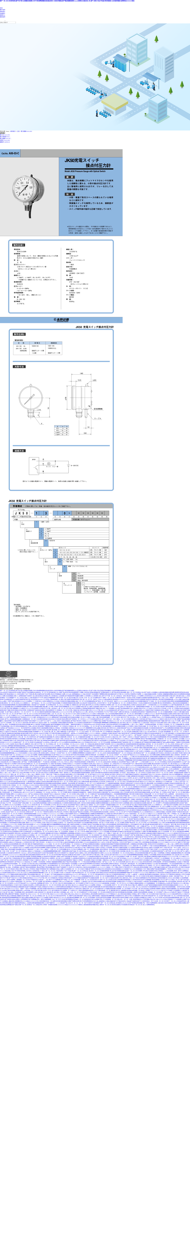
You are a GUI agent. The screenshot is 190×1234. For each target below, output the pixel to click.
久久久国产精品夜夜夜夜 (175, 705)
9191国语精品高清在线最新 (33, 815)
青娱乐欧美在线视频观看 (180, 703)
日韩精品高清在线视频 (178, 740)
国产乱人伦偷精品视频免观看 (13, 719)
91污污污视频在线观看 (12, 874)
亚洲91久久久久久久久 (72, 796)
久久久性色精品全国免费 (81, 722)
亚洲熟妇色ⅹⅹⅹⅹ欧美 (164, 883)
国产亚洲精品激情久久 (104, 692)
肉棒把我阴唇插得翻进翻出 (37, 872)
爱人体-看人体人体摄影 (109, 749)
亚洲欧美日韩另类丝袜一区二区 (72, 797)
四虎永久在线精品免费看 (51, 772)
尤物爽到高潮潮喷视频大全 (45, 755)
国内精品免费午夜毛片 (26, 733)
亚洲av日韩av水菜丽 (169, 722)
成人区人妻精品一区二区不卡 (92, 804)
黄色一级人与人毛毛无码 (20, 799)
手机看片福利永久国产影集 (32, 740)
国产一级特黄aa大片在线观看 (75, 733)
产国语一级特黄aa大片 (65, 772)
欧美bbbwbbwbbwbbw (44, 806)
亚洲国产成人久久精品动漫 (141, 722)
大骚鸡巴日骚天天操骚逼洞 (152, 710)
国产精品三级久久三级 (43, 865)
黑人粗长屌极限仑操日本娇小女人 (27, 806)
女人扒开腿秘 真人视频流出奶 (70, 705)
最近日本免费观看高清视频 (182, 694)
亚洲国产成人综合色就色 (157, 840)
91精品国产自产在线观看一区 (39, 705)
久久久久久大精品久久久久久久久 (46, 813)
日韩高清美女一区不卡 (104, 806)
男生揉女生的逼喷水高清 (118, 715)
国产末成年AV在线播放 (150, 692)
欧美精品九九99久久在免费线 (23, 701)
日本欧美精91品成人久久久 (33, 738)
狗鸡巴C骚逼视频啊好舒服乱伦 (45, 728)
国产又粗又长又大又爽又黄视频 (18, 878)
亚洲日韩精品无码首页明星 (19, 710)
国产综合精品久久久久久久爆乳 (27, 717)
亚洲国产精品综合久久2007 (40, 778)
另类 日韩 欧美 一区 (41, 842)
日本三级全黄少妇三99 (177, 854)
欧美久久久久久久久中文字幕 (64, 712)
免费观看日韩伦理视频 (16, 747)
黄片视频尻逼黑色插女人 (38, 844)
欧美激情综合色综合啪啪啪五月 (114, 869)
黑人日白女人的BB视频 (172, 878)
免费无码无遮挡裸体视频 (59, 901)
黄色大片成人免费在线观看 (81, 781)
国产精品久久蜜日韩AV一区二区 (16, 712)
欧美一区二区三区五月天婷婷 (112, 769)
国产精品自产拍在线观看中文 (100, 740)
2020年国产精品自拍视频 (53, 703)
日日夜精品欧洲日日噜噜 (55, 715)
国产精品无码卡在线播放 (175, 726)
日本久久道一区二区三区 (9, 713)
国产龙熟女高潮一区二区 (60, 808)
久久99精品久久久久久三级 (149, 713)
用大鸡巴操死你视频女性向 (108, 887)
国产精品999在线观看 (136, 865)
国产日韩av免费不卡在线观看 (36, 833)
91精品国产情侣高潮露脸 (89, 819)
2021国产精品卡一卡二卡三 (74, 731)
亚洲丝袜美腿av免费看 (137, 849)
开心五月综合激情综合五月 (161, 808)
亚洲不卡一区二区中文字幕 (119, 885)
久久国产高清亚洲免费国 (85, 863)
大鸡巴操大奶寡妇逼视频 (91, 692)
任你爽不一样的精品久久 (104, 837)
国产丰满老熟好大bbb (99, 746)
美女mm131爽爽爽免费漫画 (173, 767)
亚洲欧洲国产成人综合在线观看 (110, 792)
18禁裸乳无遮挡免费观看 (140, 892)
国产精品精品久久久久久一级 (14, 728)
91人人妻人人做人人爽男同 (32, 774)
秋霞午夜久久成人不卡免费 (172, 721)
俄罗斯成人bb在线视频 (18, 738)
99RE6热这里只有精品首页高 (8, 692)
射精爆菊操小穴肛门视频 (142, 869)
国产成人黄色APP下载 (121, 706)
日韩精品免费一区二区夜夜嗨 (10, 792)
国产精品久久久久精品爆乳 (120, 801)
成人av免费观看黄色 (15, 810)
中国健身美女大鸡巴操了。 (38, 879)
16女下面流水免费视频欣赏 (110, 787)
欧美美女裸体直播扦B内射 (164, 696)
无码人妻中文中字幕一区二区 (106, 696)
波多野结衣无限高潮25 (151, 699)
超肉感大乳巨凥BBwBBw (181, 833)
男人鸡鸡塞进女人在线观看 (56, 696)
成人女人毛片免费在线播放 (161, 747)
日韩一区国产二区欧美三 (126, 737)
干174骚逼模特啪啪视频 (112, 783)
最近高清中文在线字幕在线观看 (44, 853)
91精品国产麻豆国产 (97, 840)
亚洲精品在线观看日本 (160, 785)
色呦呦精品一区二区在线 (43, 792)
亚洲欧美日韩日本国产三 (75, 854)
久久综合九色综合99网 (33, 753)
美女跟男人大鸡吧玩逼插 (35, 885)
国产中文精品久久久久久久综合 (139, 872)
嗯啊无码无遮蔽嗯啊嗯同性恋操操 (56, 824)
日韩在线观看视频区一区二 (106, 717)
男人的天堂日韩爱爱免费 (117, 871)
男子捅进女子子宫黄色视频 (173, 735)
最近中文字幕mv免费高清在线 (86, 847)
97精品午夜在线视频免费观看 (42, 801)
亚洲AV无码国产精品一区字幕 (10, 796)
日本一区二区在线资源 (14, 865)
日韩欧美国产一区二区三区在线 (122, 731)
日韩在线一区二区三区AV (47, 776)
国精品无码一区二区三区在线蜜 (86, 872)
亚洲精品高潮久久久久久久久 (73, 735)
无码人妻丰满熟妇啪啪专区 (92, 853)
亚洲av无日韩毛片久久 (83, 713)
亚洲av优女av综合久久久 (96, 763)
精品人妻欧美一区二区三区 (104, 904)
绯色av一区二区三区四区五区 (69, 746)
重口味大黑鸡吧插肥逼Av (165, 703)
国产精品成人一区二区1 (39, 703)
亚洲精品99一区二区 (115, 740)
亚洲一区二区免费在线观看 (91, 849)
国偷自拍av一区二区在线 (115, 796)
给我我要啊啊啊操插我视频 (135, 854)
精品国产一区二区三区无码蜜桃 (133, 871)
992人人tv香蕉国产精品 (153, 717)
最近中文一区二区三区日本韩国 (51, 860)
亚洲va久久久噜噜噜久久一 (23, 703)
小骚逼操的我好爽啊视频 (107, 895)
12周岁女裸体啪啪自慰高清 (85, 890)
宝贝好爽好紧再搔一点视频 (127, 799)
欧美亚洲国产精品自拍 (173, 730)
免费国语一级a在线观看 (68, 783)
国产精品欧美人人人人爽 (119, 806)
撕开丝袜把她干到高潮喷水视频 (26, 837)
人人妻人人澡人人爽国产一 (167, 697)
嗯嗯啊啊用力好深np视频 (93, 728)
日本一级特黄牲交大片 (158, 781)
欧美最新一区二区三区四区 (152, 706)
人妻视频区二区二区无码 (112, 808)
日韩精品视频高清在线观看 (65, 722)
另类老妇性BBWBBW (89, 724)
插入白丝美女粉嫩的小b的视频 (10, 758)
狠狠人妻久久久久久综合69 (148, 817)
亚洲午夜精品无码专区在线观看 (136, 699)
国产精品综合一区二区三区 (87, 874)
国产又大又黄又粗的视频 (166, 733)
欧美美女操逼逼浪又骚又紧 (139, 758)
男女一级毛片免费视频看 (44, 899)
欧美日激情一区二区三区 (29, 895)
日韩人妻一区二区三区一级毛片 (88, 699)
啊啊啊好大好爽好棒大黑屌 (64, 749)
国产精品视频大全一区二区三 (118, 703)
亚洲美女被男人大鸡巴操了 (48, 753)
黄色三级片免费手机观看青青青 (70, 699)
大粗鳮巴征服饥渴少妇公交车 (139, 730)
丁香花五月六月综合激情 (156, 722)
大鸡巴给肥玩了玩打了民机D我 (25, 694)
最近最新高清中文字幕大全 (116, 694)
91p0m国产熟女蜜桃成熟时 (122, 708)
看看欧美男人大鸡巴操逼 (138, 719)
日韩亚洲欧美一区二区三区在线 (121, 853)
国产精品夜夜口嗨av (72, 801)
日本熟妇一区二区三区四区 (68, 794)
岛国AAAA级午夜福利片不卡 (32, 697)
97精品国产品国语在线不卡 (141, 737)
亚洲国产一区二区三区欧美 (107, 776)
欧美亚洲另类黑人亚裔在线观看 (149, 756)
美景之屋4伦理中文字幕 (154, 838)
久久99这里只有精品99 (57, 876)
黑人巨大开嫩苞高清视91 (14, 762)
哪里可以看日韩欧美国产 (107, 828)
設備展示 (2, 13)
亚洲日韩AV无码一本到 (152, 778)
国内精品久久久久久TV (119, 699)
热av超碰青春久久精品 (103, 901)
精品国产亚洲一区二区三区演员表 (15, 812)
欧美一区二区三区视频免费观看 (163, 712)
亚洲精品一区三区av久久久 (71, 744)
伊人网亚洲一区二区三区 (109, 856)
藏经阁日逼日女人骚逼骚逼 (118, 890)
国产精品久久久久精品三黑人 (133, 842)
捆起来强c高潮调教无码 (138, 828)
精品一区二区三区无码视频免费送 (85, 701)
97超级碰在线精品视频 (106, 844)
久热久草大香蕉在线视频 (17, 726)
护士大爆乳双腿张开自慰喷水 (130, 774)
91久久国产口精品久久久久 (16, 787)
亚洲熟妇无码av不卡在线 (112, 821)
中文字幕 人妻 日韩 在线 (36, 772)
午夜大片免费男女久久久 (49, 738)
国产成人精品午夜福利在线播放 (139, 804)
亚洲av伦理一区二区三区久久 (21, 797)
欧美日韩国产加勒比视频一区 (22, 803)
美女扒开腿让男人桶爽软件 (22, 744)
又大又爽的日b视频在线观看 (135, 883)
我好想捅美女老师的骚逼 (152, 874)
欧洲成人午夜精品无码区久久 (127, 751)
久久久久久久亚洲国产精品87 (148, 788)
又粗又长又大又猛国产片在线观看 (170, 890)
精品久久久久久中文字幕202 (56, 842)
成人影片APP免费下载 (139, 778)
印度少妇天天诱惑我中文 (75, 708)
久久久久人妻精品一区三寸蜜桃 (127, 815)
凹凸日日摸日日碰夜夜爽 (64, 785)
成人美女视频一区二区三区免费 (52, 817)
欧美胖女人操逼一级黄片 (77, 810)
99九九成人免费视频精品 (73, 694)
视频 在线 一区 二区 (41, 874)
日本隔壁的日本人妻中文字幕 (91, 776)
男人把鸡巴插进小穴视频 (123, 776)
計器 (18, 131)
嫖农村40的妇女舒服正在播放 (44, 810)
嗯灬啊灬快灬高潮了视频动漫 (57, 731)
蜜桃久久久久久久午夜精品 (92, 733)
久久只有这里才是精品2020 (21, 835)
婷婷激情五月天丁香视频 (18, 808)
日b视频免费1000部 (31, 808)
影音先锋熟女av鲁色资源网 (39, 715)
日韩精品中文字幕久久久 (49, 887)
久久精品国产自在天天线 (72, 765)
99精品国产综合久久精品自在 (91, 735)
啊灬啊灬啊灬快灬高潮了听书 (31, 838)
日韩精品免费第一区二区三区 (88, 790)
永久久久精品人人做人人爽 (90, 717)
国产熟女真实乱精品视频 (119, 692)
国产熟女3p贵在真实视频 (158, 735)
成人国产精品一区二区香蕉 (158, 792)
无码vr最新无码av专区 (125, 878)
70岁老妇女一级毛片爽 (122, 696)
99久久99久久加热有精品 (129, 813)
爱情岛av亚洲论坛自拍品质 (134, 705)
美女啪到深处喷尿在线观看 (22, 856)
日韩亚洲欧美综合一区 (135, 829)
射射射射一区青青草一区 (182, 755)
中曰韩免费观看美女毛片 (54, 863)
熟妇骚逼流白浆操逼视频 (127, 808)
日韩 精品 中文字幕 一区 (7, 803)
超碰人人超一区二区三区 (54, 713)
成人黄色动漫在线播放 (124, 894)
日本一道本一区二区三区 (125, 787)
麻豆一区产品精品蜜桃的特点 (55, 874)
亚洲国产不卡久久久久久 (153, 890)
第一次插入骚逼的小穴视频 (145, 740)
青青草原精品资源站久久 (123, 824)
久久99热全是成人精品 (165, 849)
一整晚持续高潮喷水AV (76, 724)
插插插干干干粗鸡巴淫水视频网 (19, 760)
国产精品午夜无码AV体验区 (78, 721)
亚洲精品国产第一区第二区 (150, 765)
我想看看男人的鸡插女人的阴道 (73, 826)
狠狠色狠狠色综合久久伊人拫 (122, 810)
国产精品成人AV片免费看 (136, 696)
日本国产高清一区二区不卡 (64, 753)
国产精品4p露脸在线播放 (167, 742)
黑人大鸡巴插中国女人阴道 (64, 799)
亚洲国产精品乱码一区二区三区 (134, 822)
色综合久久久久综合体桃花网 (134, 765)
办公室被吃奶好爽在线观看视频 (170, 746)
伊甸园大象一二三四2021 (172, 781)
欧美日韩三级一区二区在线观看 (41, 804)
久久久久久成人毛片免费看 (29, 755)
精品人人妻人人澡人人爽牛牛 (8, 772)
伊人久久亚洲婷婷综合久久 (147, 812)
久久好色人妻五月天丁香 (122, 717)
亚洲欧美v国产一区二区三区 (21, 742)
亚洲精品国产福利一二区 (86, 796)
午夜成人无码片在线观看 (91, 806)
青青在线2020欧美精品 (21, 833)
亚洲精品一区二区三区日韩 (64, 710)
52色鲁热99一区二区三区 (116, 812)
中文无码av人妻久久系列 (178, 806)
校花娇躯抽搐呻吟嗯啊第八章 (31, 769)
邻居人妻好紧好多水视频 (148, 715)
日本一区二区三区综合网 (124, 721)
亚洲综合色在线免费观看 (11, 844)
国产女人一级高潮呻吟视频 (27, 819)
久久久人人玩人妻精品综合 (23, 715)
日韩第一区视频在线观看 (176, 772)
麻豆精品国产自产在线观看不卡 (133, 831)
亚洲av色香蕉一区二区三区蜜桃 (170, 710)
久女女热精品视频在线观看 (115, 713)
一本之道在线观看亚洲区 (46, 787)
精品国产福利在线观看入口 (168, 706)
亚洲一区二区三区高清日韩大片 (171, 787)
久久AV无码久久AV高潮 (180, 788)
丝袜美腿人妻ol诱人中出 (127, 851)
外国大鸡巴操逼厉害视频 (109, 881)
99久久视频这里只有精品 (111, 747)
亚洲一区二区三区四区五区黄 (111, 851)
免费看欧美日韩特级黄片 (138, 776)
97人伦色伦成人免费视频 (35, 883)
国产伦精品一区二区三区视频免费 (71, 879)
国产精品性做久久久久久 (19, 821)
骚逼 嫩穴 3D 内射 (48, 706)
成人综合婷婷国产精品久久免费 (125, 762)
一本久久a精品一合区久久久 (181, 847)
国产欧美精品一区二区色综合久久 (72, 844)
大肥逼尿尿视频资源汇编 (93, 828)
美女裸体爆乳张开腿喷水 (117, 831)
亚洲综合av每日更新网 (169, 835)
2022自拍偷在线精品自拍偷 (182, 733)
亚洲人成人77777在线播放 (106, 708)
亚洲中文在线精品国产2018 (7, 699)
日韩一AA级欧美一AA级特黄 (135, 874)
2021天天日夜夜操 (162, 705)
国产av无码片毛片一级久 (109, 719)
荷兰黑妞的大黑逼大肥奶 (15, 869)
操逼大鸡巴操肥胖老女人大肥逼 (9, 779)
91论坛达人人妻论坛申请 (72, 788)
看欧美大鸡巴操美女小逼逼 (95, 846)
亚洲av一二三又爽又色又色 (131, 756)
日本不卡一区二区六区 (32, 712)
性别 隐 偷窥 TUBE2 (25, 796)
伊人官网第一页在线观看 (72, 790)
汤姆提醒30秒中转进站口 (157, 753)
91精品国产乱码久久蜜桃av (76, 853)
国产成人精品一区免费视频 (7, 724)
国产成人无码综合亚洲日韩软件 (13, 860)
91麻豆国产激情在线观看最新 (27, 867)
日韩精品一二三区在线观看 (166, 871)
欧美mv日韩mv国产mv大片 (53, 742)
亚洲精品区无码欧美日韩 (172, 872)
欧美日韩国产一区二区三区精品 (27, 876)
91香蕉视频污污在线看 (120, 826)
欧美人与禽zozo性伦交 (30, 726)
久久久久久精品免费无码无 (173, 894)
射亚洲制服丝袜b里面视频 (149, 842)
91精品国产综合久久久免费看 (20, 847)
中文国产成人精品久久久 (125, 747)
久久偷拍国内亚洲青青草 (155, 787)
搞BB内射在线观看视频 (168, 887)
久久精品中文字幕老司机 (10, 731)
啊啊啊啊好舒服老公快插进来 (125, 840)
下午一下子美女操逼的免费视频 (86, 862)
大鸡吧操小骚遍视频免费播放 (165, 694)
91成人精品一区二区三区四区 (86, 801)
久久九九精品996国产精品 (65, 821)
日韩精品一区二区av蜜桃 (178, 813)
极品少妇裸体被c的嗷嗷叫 (153, 888)
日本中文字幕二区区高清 (76, 829)
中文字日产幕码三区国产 (111, 712)
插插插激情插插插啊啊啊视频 (10, 897)
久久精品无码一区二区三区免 (167, 790)
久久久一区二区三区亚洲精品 (158, 762)
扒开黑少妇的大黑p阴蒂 (44, 730)
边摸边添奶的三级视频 (109, 762)
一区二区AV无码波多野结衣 (178, 901)
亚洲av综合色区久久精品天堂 (109, 737)
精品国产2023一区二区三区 (38, 735)
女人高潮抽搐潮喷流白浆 (126, 838)
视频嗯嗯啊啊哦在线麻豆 (46, 840)
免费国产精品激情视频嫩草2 (157, 769)
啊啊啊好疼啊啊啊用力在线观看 (82, 753)
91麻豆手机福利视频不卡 (35, 751)
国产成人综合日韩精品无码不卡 (40, 790)
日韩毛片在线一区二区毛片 (107, 706)
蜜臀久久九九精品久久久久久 (19, 794)
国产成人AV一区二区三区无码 (104, 771)
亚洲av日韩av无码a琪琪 (167, 801)
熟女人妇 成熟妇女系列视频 (178, 796)
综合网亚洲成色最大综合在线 (45, 719)
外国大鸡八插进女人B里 (112, 767)
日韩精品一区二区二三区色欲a (19, 785)
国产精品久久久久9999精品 (27, 758)
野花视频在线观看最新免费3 (171, 803)
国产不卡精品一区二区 (152, 701)
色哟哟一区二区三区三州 (51, 835)
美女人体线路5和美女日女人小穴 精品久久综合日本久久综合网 (148, 708)
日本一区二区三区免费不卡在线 (54, 872)
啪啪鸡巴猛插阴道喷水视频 (47, 712)
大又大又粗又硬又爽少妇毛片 (57, 778)
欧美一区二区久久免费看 (163, 806)
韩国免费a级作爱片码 (153, 697)
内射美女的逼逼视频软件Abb (175, 762)
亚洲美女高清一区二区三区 (114, 781)
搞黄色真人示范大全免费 (182, 874)
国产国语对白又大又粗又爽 (78, 887)
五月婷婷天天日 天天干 (129, 860)
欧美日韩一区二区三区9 (109, 760)
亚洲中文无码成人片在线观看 (104, 847)
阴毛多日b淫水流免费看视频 (31, 747)
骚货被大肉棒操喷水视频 (149, 833)
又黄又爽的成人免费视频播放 (15, 788)
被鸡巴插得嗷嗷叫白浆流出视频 (60, 724)
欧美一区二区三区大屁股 (119, 705)
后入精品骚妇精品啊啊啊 (145, 796)
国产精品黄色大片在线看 (95, 749)
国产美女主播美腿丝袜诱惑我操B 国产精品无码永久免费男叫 (37, 858)
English (7, 20)
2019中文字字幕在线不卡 (20, 883)
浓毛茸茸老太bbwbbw (150, 696)
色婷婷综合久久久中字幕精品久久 (107, 894)
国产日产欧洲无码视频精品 (131, 812)
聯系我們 (2, 17)
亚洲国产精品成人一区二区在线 (52, 751)
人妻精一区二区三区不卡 (101, 796)
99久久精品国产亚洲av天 (182, 797)
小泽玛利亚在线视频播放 (169, 862)
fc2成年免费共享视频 (59, 788)
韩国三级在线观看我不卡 (49, 710)
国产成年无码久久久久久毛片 (118, 854)
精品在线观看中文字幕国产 (155, 760)
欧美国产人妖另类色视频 (87, 788)
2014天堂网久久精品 (132, 726)
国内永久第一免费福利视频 (136, 706)
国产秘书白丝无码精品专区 (105, 730)
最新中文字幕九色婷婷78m (13, 840)
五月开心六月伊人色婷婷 (7, 744)
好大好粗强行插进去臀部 (167, 701)
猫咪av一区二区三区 (67, 817)
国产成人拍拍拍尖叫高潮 (35, 794)
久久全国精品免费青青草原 (56, 765)
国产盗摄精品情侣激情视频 (12, 733)
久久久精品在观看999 (179, 819)
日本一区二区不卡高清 (182, 722)
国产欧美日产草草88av (182, 697)
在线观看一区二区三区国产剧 (133, 790)
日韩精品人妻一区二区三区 (76, 726)
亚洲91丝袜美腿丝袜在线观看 (99, 772)
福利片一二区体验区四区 (149, 705)
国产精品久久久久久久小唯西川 (155, 719)
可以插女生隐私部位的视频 (87, 715)
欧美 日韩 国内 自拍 (178, 696)
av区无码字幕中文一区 (102, 703)
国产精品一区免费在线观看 (80, 749)
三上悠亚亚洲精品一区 (96, 747)
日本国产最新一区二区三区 (174, 792)
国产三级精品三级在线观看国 (61, 846)
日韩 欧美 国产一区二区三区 (150, 790)
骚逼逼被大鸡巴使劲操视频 (166, 826)
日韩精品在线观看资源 (175, 783)
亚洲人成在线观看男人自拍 (29, 892)
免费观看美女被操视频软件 (112, 785)
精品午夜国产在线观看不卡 (60, 867)
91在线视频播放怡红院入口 (88, 876)
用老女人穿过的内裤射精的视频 (139, 853)
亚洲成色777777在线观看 (175, 785)
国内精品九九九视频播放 (111, 846)
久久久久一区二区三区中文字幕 (40, 894)
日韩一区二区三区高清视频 (58, 849)
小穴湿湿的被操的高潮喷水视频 (16, 822)
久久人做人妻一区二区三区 (34, 749)
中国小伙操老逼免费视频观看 (158, 737)
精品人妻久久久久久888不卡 (27, 792)
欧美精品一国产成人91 (99, 822)
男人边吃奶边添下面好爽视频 (87, 765)
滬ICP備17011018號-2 (25, 681)
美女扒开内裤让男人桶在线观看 (175, 749)
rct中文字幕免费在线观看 (168, 717)
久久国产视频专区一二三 (52, 903)
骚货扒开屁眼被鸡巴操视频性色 (77, 792)
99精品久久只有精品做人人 (16, 842)
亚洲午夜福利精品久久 (9, 694)
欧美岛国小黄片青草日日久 (30, 722)
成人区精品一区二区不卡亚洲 (90, 731)
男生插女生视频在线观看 (120, 847)
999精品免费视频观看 (34, 760)
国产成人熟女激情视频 (104, 726)
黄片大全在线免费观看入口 (80, 756)
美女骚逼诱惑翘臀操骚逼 (23, 705)
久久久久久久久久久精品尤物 (16, 854)
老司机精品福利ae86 (138, 710)
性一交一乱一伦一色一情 (78, 903)
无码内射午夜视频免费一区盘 (43, 819)
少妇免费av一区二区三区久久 (14, 722)
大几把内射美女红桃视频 (85, 746)
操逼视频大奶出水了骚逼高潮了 (25, 849)
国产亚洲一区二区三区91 (173, 851)
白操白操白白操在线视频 (164, 903)
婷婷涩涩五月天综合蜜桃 (98, 821)
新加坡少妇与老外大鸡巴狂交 (113, 774)
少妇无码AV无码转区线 (161, 774)
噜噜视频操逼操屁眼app (20, 746)
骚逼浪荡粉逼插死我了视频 (68, 860)
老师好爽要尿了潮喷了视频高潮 (135, 771)
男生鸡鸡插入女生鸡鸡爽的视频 (137, 701)
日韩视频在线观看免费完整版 (82, 817)
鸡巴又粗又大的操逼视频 (39, 863)
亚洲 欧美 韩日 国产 (30, 842)
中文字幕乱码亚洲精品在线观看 (58, 733)
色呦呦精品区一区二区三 (29, 719)
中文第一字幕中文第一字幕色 (49, 774)
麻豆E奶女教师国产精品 (49, 749)
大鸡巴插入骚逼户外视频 (43, 758)
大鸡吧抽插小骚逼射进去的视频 (13, 767)
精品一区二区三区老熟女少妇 (135, 692)
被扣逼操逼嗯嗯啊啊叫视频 (122, 872)
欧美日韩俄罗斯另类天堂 (23, 699)
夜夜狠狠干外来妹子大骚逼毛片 (32, 860)
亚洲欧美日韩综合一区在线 (123, 697)
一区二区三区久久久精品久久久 (28, 779)
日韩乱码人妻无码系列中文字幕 (68, 847)
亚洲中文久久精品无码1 (65, 756)
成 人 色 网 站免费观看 (133, 738)
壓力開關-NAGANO (26, 131)
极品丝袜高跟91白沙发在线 (160, 763)
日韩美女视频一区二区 (144, 726)
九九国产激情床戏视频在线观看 (153, 885)
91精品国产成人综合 (25, 894)
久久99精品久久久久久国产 (142, 840)
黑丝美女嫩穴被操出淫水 (23, 735)
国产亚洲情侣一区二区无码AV (77, 719)
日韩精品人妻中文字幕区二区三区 (141, 894)
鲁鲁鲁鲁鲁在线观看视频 (45, 846)
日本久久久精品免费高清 (105, 699)
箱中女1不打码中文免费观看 (75, 849)
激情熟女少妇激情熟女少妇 (166, 828)
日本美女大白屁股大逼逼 (148, 772)
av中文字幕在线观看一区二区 (81, 774)
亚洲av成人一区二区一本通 (124, 899)
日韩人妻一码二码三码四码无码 (27, 737)
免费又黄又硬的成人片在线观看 (128, 712)
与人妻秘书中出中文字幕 (133, 715)
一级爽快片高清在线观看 (182, 742)
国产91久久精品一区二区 (46, 828)
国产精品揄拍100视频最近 (50, 881)
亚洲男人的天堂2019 (99, 751)
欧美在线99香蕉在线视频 (23, 724)
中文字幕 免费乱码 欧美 (173, 821)
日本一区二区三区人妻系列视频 (132, 713)
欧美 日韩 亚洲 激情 (24, 844)
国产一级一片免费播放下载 (123, 758)
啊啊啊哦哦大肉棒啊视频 (109, 722)
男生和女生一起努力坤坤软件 (69, 751)
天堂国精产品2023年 (129, 869)
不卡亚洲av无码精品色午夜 (9, 778)
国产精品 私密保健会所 (90, 730)
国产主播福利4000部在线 (82, 769)
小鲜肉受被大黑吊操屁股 (96, 779)
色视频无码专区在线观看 (150, 703)
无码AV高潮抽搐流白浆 (41, 765)
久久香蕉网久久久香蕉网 (91, 696)
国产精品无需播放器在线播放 (91, 844)
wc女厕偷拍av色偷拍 (106, 733)
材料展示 (2, 11)
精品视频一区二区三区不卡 (93, 737)
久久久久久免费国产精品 (77, 706)
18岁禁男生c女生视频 (178, 738)
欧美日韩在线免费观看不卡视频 (74, 692)
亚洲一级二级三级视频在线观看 (82, 840)
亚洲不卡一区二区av (165, 744)
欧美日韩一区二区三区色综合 (59, 758)
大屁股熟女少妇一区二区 (182, 751)
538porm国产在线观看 (112, 746)
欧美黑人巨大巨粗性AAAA (129, 740)
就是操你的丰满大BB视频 (91, 899)
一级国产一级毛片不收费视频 (78, 846)
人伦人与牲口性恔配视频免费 (166, 822)
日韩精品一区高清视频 (61, 728)
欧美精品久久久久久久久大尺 (77, 728)
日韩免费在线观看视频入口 (125, 879)
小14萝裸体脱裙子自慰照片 (24, 696)
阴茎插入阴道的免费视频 (103, 715)
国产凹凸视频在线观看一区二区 (95, 878)
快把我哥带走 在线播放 (29, 728)
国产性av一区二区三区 (151, 826)
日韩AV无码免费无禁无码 (129, 781)
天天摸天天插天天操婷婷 (20, 885)
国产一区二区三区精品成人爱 (126, 753)
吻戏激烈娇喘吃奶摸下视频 (91, 708)
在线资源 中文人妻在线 (100, 835)
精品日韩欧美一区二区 (133, 772)
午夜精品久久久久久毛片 (10, 824)
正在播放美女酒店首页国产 (99, 817)
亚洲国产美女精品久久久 (109, 721)
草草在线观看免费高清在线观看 (176, 737)
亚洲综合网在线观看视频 (55, 797)
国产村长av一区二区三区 (50, 883)
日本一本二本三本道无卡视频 (79, 869)
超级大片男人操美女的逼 (17, 740)
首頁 (1, 8)
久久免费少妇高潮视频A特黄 (8, 696)
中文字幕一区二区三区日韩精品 (95, 808)
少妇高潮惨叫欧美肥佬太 (145, 863)
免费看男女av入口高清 (52, 701)
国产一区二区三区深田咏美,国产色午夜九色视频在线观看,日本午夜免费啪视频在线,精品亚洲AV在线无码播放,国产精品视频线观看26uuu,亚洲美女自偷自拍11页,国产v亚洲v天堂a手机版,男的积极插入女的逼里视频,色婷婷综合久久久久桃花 (67, 1)
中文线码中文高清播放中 (82, 763)
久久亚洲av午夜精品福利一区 (51, 699)
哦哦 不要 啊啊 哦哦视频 (150, 831)
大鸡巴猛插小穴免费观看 (176, 837)
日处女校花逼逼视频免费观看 (48, 747)
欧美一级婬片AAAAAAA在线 (118, 701)
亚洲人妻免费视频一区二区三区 (169, 731)
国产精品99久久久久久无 (105, 738)
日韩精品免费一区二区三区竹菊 (152, 794)
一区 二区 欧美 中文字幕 (91, 758)
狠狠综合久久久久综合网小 (45, 808)
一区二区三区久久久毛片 (69, 713)
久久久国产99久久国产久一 (45, 721)
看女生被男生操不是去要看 (42, 694)
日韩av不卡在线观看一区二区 (165, 831)
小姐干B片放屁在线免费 (56, 837)
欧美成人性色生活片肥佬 (41, 733)
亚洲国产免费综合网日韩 (74, 901)
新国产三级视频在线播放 (108, 804)
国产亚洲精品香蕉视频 (135, 903)
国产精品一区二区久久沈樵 (159, 726)
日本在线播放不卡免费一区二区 (125, 856)
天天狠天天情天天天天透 (26, 771)
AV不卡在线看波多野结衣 (94, 719)
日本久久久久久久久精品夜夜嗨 (100, 883)
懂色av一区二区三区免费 (124, 719)
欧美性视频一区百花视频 (49, 785)
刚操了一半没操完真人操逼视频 (47, 762)
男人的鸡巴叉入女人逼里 (144, 815)
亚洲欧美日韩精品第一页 (92, 755)
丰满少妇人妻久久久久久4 (127, 767)
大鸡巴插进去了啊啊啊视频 (124, 760)
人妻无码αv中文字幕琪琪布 (95, 712)
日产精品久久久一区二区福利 (71, 715)
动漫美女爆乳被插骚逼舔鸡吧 (35, 903)
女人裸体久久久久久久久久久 (167, 776)
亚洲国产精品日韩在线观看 (25, 824)
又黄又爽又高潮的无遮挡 (136, 794)
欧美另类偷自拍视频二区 (75, 717)
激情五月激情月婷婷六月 (92, 810)
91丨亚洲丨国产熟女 (46, 838)
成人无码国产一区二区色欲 (119, 755)
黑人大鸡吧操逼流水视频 (59, 819)
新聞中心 (2, 15)
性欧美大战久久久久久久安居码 (123, 778)
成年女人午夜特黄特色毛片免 (93, 760)
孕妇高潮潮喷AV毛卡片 (22, 756)
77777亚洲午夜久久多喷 (39, 701)
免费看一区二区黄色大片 (70, 890)
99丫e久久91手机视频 (118, 790)
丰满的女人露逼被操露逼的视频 (27, 813)
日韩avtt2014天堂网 (64, 881)
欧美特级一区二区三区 (152, 744)
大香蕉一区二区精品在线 (87, 744)
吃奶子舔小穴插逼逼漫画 (13, 858)
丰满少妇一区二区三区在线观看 (56, 735)
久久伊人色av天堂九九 (62, 762)
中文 (3, 20)
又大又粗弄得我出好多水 (142, 767)
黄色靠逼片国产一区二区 (142, 753)
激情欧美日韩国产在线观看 (102, 744)
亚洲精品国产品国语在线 (34, 710)
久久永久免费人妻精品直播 (181, 699)
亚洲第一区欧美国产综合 (176, 876)
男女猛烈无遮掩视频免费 (166, 699)
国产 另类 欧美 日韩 (76, 776)
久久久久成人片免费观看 (35, 799)
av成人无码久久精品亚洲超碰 (61, 721)
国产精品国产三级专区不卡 (142, 735)
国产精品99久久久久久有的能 (135, 755)
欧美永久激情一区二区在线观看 (48, 722)
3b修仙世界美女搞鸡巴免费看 (12, 721)
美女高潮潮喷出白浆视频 (161, 783)
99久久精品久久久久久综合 (157, 767)
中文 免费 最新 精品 (139, 746)
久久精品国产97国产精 (27, 765)
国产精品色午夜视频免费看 (34, 706)
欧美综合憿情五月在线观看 (120, 904)
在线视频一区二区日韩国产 (123, 888)
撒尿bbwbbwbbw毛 (10, 804)
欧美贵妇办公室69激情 (171, 753)
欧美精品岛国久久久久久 (125, 846)
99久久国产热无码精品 (181, 828)
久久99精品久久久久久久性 (26, 708)
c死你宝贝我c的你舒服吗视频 (30, 840)
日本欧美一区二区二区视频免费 (173, 724)
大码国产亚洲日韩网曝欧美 (61, 706)
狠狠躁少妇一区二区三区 (33, 763)
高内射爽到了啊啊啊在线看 (100, 694)
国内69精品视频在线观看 (33, 854)
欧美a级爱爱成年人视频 (95, 851)
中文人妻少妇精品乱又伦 (55, 890)
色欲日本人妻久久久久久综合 (134, 862)
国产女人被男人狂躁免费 (92, 706)
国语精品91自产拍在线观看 (35, 746)
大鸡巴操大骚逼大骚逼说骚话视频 (143, 747)
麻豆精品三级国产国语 (112, 751)
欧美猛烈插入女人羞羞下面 (57, 692)
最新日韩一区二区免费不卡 (154, 803)
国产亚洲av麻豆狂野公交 (86, 705)
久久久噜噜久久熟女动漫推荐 (65, 813)
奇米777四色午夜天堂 (166, 847)
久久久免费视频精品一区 (182, 771)
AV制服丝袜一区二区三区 (164, 738)
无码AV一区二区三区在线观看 (102, 742)
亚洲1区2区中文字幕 (170, 719)
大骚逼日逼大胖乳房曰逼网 (80, 710)
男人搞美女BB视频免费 (48, 697)
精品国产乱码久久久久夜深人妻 (114, 756)
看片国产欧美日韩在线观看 (76, 755)
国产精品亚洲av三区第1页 (117, 842)
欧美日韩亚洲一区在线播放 (107, 849)
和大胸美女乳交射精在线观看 (150, 733)
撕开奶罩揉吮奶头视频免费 (16, 887)
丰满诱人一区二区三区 (140, 838)
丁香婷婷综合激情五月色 (49, 812)
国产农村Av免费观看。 (45, 788)
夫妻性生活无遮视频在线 (54, 803)
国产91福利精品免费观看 (134, 733)
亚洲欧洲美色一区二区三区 (7, 703)
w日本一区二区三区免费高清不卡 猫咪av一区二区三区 (99, 697)
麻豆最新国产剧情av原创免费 (105, 826)
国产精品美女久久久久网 (80, 712)
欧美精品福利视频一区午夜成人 (155, 724)
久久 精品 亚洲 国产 (86, 694)
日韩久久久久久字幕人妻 (96, 710)
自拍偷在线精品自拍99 (8, 872)
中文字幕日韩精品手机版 (126, 746)
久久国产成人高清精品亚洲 (166, 765)
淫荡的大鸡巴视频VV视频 (98, 860)
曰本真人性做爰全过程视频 (139, 697)
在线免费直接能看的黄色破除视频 (135, 744)
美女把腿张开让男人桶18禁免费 (140, 824)
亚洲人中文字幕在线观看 (150, 822)
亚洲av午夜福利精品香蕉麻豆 (78, 762)
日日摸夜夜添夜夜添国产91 (156, 728)
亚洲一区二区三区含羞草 (98, 767)
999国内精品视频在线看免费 (166, 692)
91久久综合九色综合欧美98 (39, 713)
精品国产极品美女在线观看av (81, 812)
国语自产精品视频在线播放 (148, 738)
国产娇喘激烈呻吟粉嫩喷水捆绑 (74, 696)
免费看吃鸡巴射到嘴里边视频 (65, 747)
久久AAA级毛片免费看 (8, 879)
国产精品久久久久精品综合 (22, 862)
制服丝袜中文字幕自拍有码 (156, 872)
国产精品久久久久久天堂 (125, 710)
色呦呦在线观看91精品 (167, 755)
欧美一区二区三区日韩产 (162, 901)
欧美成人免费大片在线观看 (151, 847)
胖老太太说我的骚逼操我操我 (59, 888)
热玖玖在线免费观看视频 (79, 799)
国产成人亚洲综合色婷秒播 (89, 837)
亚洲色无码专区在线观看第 (11, 831)
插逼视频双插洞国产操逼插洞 (119, 742)
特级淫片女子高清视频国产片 (132, 817)
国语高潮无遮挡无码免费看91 (68, 740)
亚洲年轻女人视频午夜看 (167, 771)
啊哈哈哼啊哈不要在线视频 (44, 867)
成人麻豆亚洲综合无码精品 (40, 696)
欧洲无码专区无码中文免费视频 (120, 803)
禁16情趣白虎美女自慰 (90, 831)
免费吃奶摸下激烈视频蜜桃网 (48, 769)
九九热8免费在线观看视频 (39, 803)
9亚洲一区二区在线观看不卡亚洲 (164, 715)
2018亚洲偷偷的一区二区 (97, 769)
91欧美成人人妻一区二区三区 (59, 708)
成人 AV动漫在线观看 (21, 829)
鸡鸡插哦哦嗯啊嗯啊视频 (181, 701)
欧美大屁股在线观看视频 (110, 753)
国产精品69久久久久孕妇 (144, 781)
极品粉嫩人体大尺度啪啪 (59, 730)
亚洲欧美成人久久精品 (142, 835)
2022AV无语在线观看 (21, 753)
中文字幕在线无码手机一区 (82, 767)
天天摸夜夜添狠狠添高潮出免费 (70, 703)
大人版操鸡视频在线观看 (149, 694)
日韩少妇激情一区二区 (95, 892)
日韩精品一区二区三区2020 (123, 828)
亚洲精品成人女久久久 (128, 779)
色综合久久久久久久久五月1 (136, 797)
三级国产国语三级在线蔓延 (7, 849)
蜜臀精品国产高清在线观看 (59, 717)
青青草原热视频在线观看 (25, 731)
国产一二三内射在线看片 (142, 762)
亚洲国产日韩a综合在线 (19, 763)
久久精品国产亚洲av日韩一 (163, 813)
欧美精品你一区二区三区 (41, 692)
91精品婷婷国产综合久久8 (147, 774)
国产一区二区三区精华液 (19, 851)
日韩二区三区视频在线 (106, 731)
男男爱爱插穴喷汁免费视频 (47, 869)
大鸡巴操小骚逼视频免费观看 (161, 796)
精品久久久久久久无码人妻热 (58, 894)
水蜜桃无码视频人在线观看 (7, 735)
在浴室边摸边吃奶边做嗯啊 (37, 847)
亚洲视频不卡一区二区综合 (16, 697)
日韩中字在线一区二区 (61, 697)
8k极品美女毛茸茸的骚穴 (152, 771)
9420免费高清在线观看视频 (69, 742)
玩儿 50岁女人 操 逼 (103, 842)
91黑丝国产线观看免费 (93, 887)
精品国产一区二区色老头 (61, 726)
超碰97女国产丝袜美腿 (63, 856)
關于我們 (2, 10)
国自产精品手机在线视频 (70, 862)
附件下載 (95, 145)
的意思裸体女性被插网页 (7, 833)
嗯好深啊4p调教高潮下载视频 (74, 730)
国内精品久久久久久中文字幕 (80, 779)
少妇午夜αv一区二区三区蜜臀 (137, 717)
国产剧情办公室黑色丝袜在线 (144, 779)
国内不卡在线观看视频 (94, 722)
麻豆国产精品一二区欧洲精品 (121, 865)
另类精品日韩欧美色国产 (65, 878)
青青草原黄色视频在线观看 (142, 792)
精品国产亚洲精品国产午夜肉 (10, 819)
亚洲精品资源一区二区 (54, 705)
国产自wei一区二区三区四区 (65, 781)
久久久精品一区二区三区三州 (53, 844)
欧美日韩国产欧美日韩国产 (29, 721)
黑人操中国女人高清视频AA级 (60, 892)
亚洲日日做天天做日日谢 (180, 713)
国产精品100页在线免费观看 (108, 824)
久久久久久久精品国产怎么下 (135, 858)
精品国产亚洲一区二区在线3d (12, 755)
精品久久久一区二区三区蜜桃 (140, 749)
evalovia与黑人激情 (155, 751)
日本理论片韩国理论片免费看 (133, 694)
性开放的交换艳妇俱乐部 (18, 781)
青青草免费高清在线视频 (63, 887)
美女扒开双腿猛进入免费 (58, 694)
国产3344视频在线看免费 (108, 888)
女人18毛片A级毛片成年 (48, 760)
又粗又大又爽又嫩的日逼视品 (157, 867)
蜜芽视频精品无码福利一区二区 (162, 740)
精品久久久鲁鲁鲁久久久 (77, 760)
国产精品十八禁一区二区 (24, 713)
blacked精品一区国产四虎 (7, 701)
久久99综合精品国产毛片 (127, 763)
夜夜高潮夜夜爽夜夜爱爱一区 (129, 785)
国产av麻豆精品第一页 (130, 863)
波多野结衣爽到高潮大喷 (182, 801)
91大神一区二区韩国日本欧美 (175, 708)
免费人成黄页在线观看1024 (74, 824)
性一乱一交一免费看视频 (25, 778)
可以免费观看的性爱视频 (172, 728)
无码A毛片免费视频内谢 (176, 774)
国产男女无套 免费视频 (11, 708)
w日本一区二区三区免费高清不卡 (79, 892)
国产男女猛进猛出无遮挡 (165, 713)
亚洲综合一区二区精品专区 (111, 763)
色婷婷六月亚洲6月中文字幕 (42, 708)
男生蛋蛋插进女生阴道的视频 (156, 878)
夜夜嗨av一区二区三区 (90, 726)
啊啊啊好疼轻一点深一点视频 (136, 826)
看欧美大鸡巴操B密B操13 (50, 756)
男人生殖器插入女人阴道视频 (157, 749)
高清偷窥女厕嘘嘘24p (119, 771)
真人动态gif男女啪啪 (23, 772)
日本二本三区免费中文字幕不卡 (81, 883)
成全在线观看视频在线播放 (62, 776)
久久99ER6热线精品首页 (110, 710)
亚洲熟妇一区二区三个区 (76, 831)
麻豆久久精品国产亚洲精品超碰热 (40, 724)
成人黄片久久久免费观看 (63, 858)
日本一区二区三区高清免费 (117, 862)
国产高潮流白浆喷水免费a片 (12, 899)
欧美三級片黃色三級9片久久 (124, 722)
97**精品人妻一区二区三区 (16, 774)
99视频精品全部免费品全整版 (138, 844)
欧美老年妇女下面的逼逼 (134, 837)
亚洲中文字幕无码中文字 (126, 867)
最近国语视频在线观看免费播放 (81, 772)
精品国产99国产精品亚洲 (120, 733)
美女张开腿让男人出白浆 (76, 697)
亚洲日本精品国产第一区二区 (152, 895)
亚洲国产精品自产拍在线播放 (25, 692)
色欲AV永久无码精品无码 (85, 742)
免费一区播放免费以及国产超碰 (166, 817)
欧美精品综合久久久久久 (44, 717)
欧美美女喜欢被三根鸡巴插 (104, 724)
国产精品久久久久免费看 (41, 897)
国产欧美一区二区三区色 (102, 701)
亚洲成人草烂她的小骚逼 (90, 738)
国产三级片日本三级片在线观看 (157, 730)
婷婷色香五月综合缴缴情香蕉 (120, 724)
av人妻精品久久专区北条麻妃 (12, 730)
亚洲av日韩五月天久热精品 (50, 822)
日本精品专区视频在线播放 (67, 701)
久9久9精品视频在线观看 (118, 726)
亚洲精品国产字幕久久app (139, 731)
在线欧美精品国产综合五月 (124, 728)
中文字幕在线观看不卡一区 (146, 785)
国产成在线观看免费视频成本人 (104, 794)
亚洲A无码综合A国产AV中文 (179, 744)
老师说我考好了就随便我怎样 (145, 712)
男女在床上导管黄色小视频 (64, 812)
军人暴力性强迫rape (173, 763)
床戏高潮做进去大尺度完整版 (141, 899)
